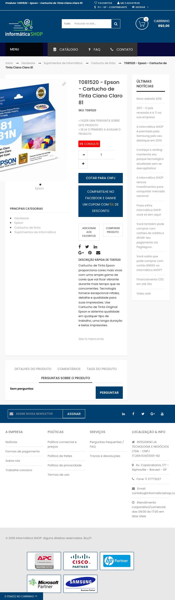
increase (83, 163)
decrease (83, 154)
